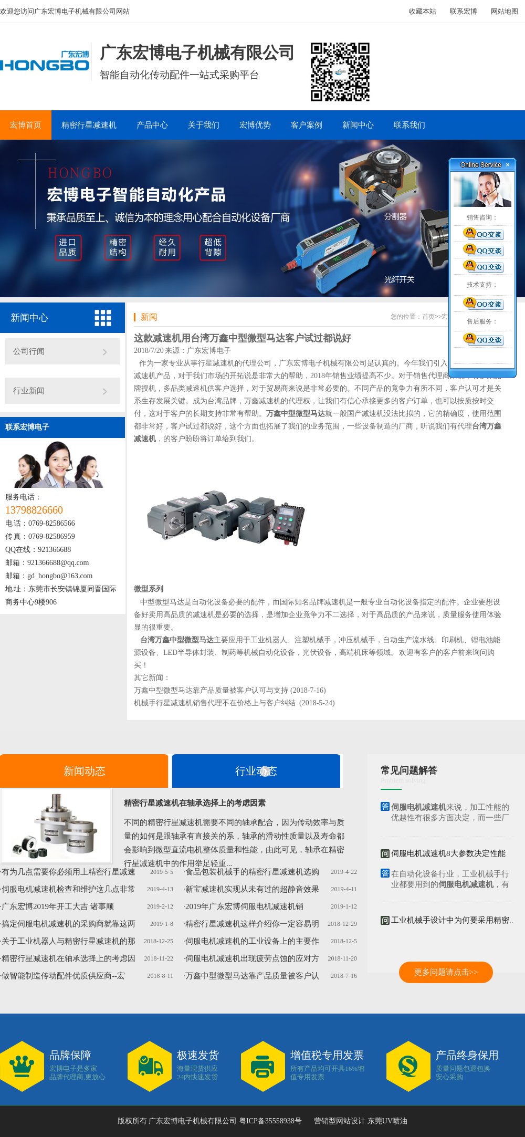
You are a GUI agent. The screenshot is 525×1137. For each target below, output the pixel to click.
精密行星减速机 (89, 125)
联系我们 (409, 125)
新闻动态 (85, 771)
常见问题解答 (409, 770)
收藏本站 (422, 11)
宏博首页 (25, 125)
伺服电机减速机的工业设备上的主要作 (252, 941)
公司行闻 (29, 351)
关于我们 (203, 125)
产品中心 (152, 125)
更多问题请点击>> (446, 972)
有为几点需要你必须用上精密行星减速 (68, 872)
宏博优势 (255, 125)
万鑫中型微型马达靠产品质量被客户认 (252, 976)
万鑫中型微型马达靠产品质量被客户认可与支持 (211, 690)
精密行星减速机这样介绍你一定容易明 (252, 924)
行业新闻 (29, 391)
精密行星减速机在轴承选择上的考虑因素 (195, 803)
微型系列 (148, 589)
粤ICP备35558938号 (269, 1121)
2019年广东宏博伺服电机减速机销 (244, 906)
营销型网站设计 (339, 1121)
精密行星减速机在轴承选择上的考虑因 (68, 958)
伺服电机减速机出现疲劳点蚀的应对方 (252, 958)
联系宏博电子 (27, 427)
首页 (428, 316)
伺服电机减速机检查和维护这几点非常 (68, 889)
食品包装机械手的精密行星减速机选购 (252, 872)
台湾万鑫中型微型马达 (177, 640)
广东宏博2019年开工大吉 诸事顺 (58, 906)
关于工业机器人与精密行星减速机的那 (68, 941)
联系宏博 (463, 11)
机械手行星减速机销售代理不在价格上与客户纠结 (215, 703)
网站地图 (504, 11)
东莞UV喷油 (387, 1121)
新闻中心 (358, 125)
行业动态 (256, 771)
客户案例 (306, 125)
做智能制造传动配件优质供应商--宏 (63, 976)
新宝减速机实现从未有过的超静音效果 (252, 889)
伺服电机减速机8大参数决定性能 (448, 854)
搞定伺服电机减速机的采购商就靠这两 (68, 924)
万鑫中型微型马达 (295, 414)
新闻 (149, 316)
